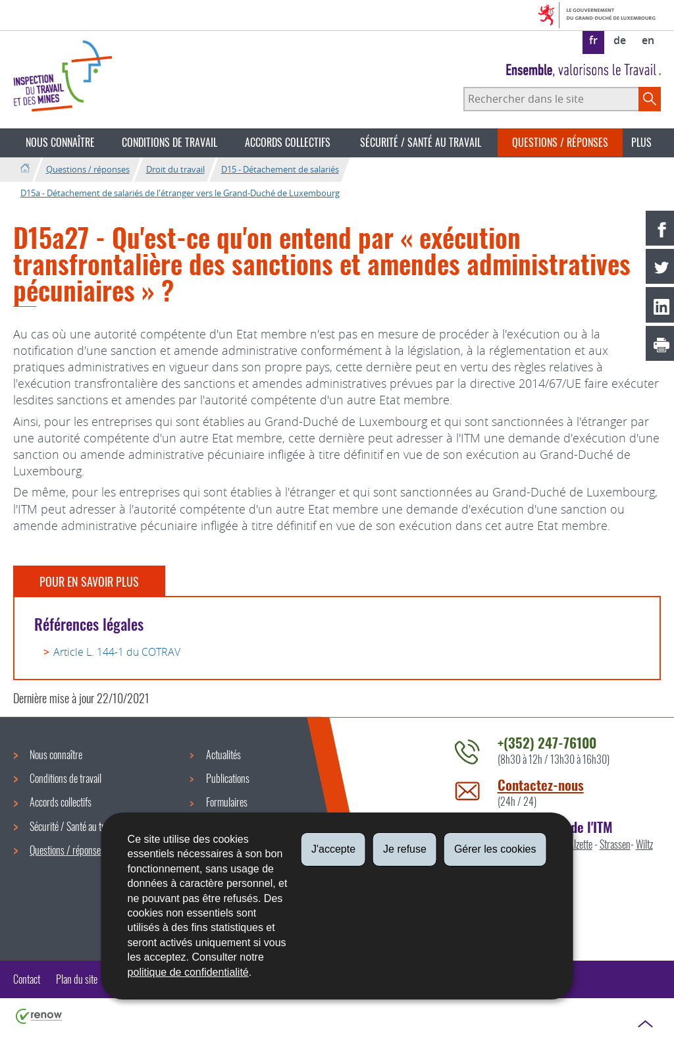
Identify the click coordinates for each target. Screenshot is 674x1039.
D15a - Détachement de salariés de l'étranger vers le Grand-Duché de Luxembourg (180, 193)
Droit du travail (175, 169)
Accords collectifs (287, 142)
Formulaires (226, 802)
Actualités (223, 754)
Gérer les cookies (495, 849)
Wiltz (644, 844)
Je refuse (405, 849)
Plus (641, 142)
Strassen (615, 844)
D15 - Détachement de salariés (280, 169)
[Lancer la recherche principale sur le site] (649, 99)
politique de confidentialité (188, 972)
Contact (26, 979)
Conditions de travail (169, 142)
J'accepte (333, 849)
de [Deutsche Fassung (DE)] (619, 40)
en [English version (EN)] (648, 40)
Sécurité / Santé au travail (420, 142)
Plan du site (76, 979)
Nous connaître (60, 142)
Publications (227, 778)
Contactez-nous (541, 784)
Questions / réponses (560, 142)
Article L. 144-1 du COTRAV (116, 652)
